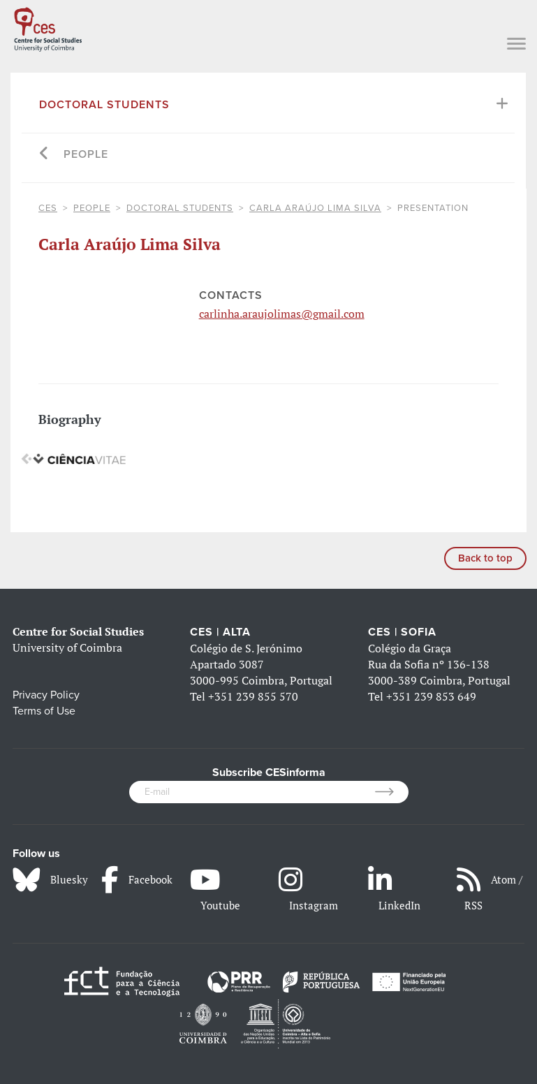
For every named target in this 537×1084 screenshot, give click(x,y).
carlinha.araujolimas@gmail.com (282, 313)
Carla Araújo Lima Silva (315, 208)
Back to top (485, 558)
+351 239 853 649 (431, 696)
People (86, 154)
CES (47, 208)
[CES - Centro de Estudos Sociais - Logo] (48, 27)
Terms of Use (44, 711)
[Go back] (44, 154)
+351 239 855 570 (253, 696)
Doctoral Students (104, 105)
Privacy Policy (46, 695)
